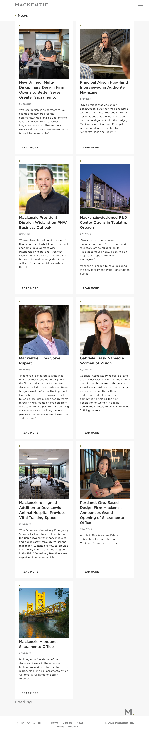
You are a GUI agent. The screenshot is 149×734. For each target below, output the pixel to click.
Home (55, 722)
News (79, 722)
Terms (60, 726)
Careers (67, 722)
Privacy (73, 726)
